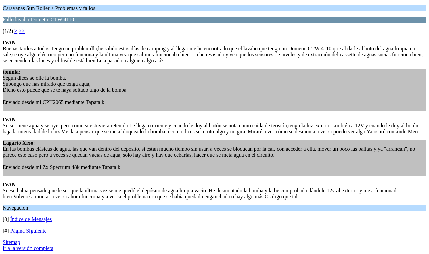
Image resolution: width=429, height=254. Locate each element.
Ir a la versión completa (28, 248)
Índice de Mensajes (31, 219)
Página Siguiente (28, 231)
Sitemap (11, 242)
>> (22, 31)
